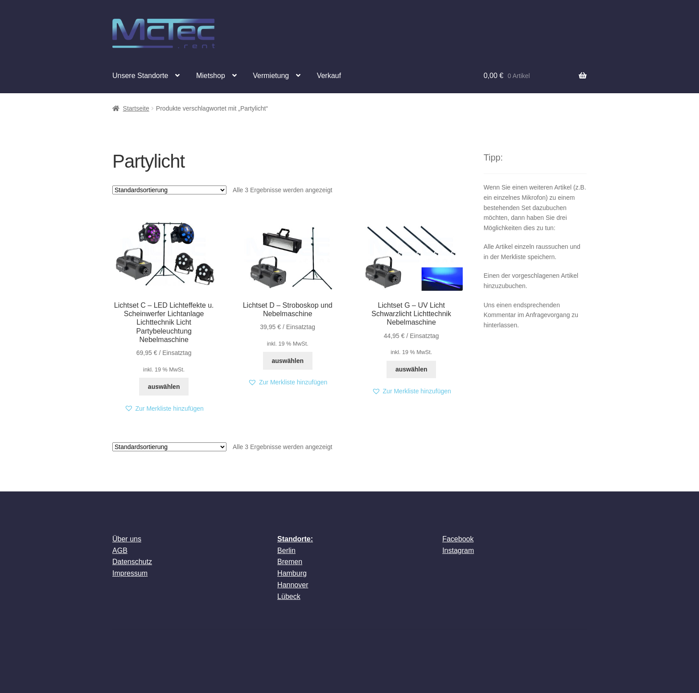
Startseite (136, 108)
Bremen (289, 561)
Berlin (286, 550)
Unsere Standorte (140, 75)
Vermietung (271, 75)
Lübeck (288, 596)
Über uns (126, 539)
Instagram (458, 550)
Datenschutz (132, 561)
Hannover (292, 585)
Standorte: (295, 539)
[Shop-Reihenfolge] (169, 190)
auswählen (164, 386)
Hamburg (292, 573)
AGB (119, 550)
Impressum (130, 573)
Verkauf (329, 75)
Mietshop (210, 75)
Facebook (457, 539)
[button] (164, 409)
